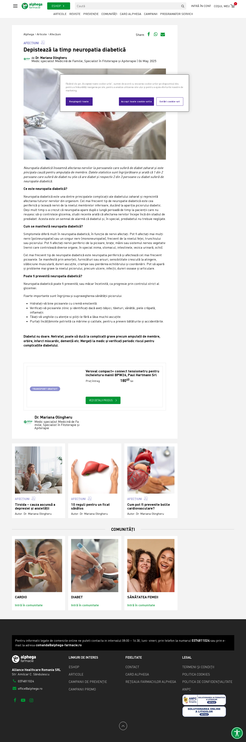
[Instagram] (31, 700)
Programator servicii (176, 14)
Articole (60, 14)
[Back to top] (123, 726)
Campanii (150, 14)
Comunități (109, 14)
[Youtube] (23, 700)
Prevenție (91, 14)
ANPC (186, 689)
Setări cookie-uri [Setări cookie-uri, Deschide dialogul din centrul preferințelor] (170, 101)
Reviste (74, 14)
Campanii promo (82, 689)
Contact (132, 667)
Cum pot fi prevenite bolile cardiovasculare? (148, 506)
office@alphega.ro (27, 688)
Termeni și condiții (198, 667)
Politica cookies (196, 674)
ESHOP (59, 6)
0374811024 (23, 681)
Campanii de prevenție (88, 682)
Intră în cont (201, 6)
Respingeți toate (79, 101)
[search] (182, 6)
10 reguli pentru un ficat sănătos (90, 506)
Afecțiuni (55, 34)
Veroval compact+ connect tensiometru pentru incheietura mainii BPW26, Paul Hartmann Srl (122, 373)
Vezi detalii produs (103, 400)
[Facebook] (15, 700)
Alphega (29, 34)
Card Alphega (130, 14)
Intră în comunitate (29, 605)
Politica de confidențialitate (207, 682)
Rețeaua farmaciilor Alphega (150, 682)
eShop (74, 667)
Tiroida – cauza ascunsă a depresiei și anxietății (35, 506)
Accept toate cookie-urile (136, 101)
